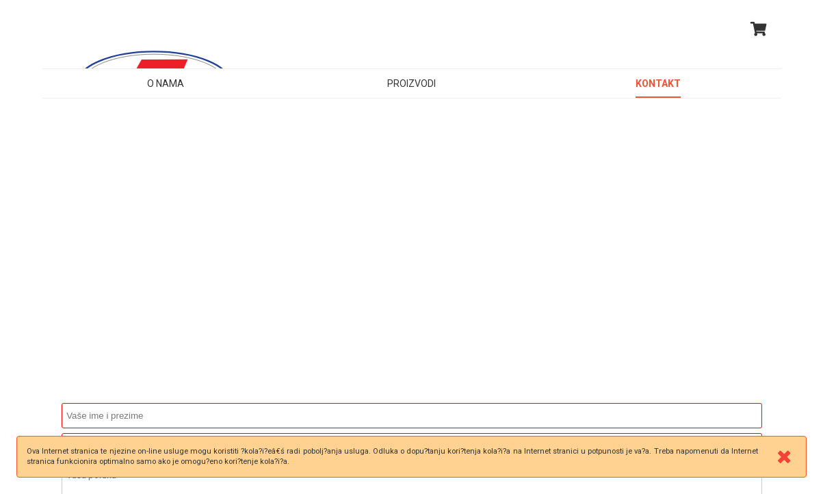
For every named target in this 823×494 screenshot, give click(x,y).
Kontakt (658, 83)
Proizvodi (411, 83)
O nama (165, 83)
